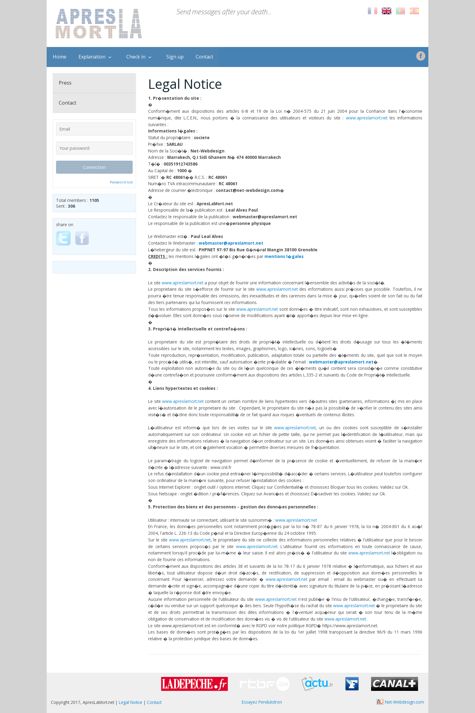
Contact (204, 56)
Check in (135, 56)
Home (59, 56)
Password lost (121, 182)
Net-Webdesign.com (400, 702)
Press (65, 82)
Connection (94, 167)
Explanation (91, 56)
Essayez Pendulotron (262, 702)
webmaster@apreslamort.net (231, 243)
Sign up (175, 56)
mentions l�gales (284, 256)
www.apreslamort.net (366, 118)
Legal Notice (130, 702)
